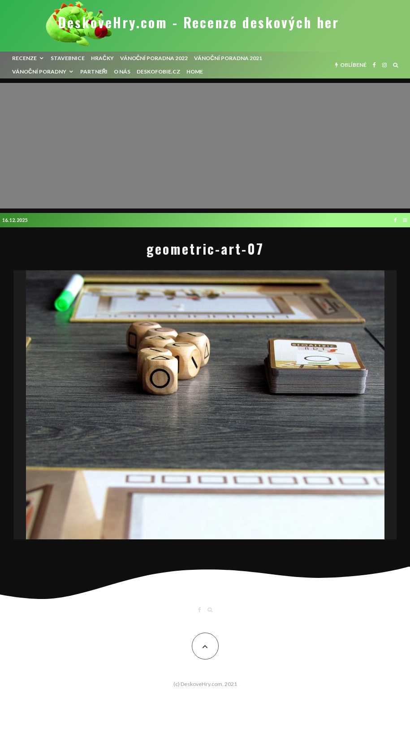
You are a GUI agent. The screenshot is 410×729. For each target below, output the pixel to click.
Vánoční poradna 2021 (228, 58)
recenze (24, 58)
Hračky (102, 58)
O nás (122, 71)
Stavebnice (68, 58)
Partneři (94, 71)
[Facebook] (374, 65)
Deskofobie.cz (158, 71)
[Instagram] (384, 65)
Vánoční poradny (39, 71)
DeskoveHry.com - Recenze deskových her (198, 22)
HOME (194, 71)
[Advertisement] (205, 145)
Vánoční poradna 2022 (154, 58)
